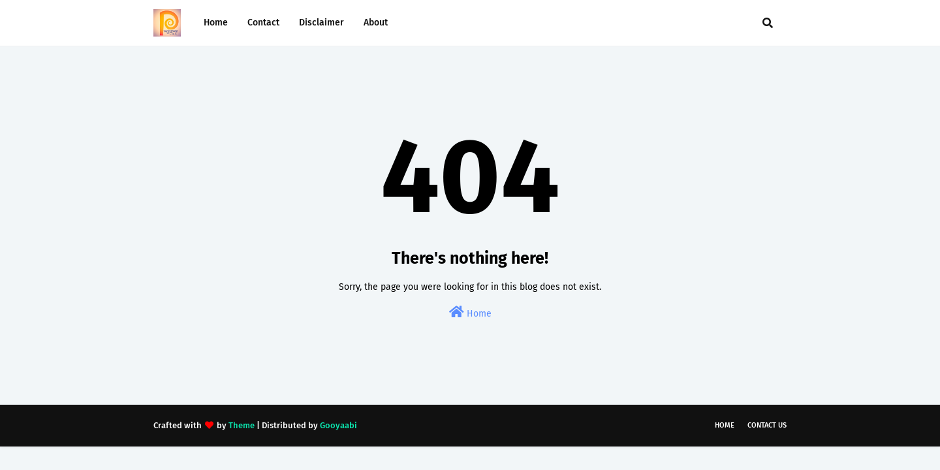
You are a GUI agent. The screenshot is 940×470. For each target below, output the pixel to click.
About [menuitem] (376, 22)
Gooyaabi (338, 425)
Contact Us (767, 425)
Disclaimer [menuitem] (321, 22)
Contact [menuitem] (263, 22)
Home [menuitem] (216, 22)
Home (470, 312)
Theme (241, 425)
